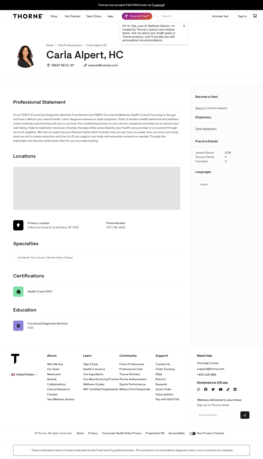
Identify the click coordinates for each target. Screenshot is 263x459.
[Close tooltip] (184, 25)
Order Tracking (165, 369)
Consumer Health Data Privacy (122, 433)
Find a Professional (131, 364)
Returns (161, 379)
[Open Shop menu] (54, 16)
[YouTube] (221, 390)
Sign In (242, 16)
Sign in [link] (199, 108)
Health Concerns (94, 369)
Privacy (93, 433)
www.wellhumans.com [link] (103, 65)
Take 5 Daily (90, 364)
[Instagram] (198, 390)
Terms (80, 433)
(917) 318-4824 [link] (115, 227)
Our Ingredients (93, 374)
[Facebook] (205, 390)
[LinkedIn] (235, 390)
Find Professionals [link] (70, 45)
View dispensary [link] (206, 128)
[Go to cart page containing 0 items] (255, 16)
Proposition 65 (155, 433)
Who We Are (55, 364)
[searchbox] (180, 16)
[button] (24, 374)
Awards (52, 379)
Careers (52, 394)
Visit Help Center (208, 363)
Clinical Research (58, 389)
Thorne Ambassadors (133, 379)
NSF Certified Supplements (100, 389)
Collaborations (56, 384)
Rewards (161, 384)
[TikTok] (228, 390)
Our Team (53, 369)
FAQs (159, 374)
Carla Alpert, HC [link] (96, 45)
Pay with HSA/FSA (167, 399)
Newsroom (54, 374)
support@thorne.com (210, 369)
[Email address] (217, 415)
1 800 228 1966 (206, 374)
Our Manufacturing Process (101, 379)
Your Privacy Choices (206, 433)
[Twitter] (213, 390)
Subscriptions (164, 394)
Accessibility (176, 433)
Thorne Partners (129, 374)
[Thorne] (28, 16)
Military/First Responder (135, 389)
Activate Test (220, 16)
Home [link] (50, 45)
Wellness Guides (94, 384)
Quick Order (163, 389)
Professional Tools (131, 369)
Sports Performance (132, 384)
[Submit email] (244, 415)
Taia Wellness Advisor (61, 399)
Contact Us (163, 364)
